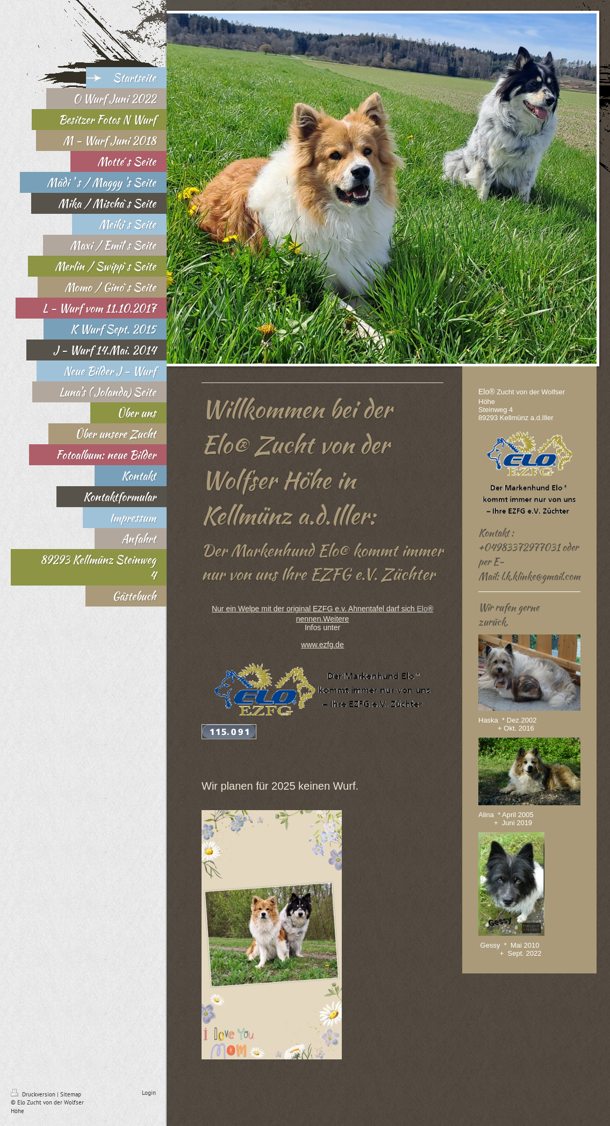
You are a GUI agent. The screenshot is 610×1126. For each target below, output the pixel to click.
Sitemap (70, 1094)
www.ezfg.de (322, 644)
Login (149, 1092)
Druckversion (34, 1094)
